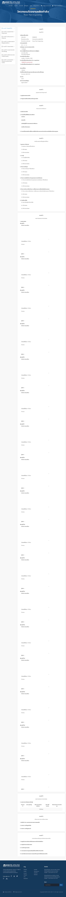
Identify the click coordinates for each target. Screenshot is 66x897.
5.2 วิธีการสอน (24, 194)
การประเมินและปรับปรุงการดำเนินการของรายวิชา (41, 838)
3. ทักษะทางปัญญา (24, 166)
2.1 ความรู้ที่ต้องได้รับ (25, 157)
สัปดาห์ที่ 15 (22, 691)
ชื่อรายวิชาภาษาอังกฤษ (25, 41)
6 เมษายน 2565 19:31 (25, 74)
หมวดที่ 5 (41, 215)
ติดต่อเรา (36, 874)
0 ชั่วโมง (26, 241)
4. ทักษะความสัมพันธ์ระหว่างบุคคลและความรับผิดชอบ (31, 178)
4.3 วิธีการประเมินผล (25, 186)
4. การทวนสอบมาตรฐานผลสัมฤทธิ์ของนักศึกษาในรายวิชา (31, 850)
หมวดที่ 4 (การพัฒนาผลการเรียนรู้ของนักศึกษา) (8, 42)
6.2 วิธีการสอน (24, 205)
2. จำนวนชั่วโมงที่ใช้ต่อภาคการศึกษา (27, 114)
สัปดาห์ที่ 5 (22, 357)
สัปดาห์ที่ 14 (22, 658)
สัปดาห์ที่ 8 (22, 457)
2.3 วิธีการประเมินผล (25, 163)
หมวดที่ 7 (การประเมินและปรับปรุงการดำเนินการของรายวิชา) (7, 61)
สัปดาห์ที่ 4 (22, 323)
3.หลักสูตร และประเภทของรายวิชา (27, 47)
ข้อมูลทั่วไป (41, 32)
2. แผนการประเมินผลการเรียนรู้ (26, 802)
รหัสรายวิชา (23, 37)
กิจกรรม (22, 244)
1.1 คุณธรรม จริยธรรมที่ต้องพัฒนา (28, 146)
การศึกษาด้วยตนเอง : (25, 127)
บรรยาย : (23, 116)
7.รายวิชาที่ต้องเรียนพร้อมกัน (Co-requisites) (30, 64)
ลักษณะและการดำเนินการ (41, 108)
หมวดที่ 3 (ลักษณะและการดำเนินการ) (8, 37)
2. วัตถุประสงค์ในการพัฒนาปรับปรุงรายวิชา (29, 98)
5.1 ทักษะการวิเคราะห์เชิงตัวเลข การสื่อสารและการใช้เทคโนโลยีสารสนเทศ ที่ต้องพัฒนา (37, 191)
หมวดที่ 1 (41, 29)
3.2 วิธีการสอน (24, 171)
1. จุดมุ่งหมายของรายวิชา (25, 95)
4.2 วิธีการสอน (24, 183)
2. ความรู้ (22, 155)
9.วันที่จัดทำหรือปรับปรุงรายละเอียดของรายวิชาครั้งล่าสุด (32, 72)
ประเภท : (22, 76)
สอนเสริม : (23, 120)
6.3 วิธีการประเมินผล (25, 208)
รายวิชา (25, 871)
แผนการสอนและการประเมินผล (41, 218)
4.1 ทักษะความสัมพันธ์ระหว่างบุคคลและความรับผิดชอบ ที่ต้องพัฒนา (34, 180)
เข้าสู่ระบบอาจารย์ (17, 892)
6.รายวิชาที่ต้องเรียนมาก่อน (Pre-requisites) (29, 60)
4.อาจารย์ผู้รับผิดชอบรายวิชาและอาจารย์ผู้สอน (29, 51)
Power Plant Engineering (37, 41)
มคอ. (25, 876)
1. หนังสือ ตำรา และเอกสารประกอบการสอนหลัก (30, 822)
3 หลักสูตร (24, 49)
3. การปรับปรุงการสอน (24, 847)
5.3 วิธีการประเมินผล (25, 197)
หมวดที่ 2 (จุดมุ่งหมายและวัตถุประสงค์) (8, 32)
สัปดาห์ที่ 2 (22, 256)
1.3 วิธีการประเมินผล (25, 152)
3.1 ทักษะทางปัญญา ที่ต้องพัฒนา (27, 168)
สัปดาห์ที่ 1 (22, 223)
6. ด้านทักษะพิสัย (23, 200)
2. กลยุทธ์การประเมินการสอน (26, 844)
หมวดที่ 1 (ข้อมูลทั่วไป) (7, 28)
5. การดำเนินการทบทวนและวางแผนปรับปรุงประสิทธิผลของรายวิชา (33, 853)
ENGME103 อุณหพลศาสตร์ (27, 62)
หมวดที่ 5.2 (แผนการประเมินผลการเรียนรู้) (8, 50)
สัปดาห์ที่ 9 (22, 491)
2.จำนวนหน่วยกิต (23, 43)
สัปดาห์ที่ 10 (22, 524)
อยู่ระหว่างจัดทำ (24, 82)
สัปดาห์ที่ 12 (22, 591)
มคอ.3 (22, 78)
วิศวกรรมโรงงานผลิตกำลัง (37, 39)
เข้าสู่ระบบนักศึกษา (7, 892)
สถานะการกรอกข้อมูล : (24, 80)
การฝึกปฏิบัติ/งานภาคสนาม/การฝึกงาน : (29, 123)
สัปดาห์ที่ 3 (22, 290)
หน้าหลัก (25, 869)
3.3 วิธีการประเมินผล (25, 175)
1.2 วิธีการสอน (24, 149)
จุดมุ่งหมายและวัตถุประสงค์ (41, 92)
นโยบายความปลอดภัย (36, 872)
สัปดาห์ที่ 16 (22, 725)
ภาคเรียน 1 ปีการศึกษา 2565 (26, 58)
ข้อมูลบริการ (37, 5)
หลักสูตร (25, 875)
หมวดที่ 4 (41, 138)
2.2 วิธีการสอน (24, 160)
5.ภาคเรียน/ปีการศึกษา (24, 56)
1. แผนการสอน (23, 221)
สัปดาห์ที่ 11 (22, 558)
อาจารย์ (25, 873)
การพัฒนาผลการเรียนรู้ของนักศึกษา (41, 141)
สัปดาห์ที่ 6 (22, 390)
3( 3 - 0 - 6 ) (24, 45)
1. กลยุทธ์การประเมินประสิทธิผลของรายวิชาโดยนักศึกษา (31, 841)
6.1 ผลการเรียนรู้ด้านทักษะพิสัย (27, 202)
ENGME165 (34, 37)
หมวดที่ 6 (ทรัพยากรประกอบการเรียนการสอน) (8, 55)
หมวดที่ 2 (41, 89)
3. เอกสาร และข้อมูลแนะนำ (25, 828)
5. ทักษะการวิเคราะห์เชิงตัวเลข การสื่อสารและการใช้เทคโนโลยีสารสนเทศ (34, 189)
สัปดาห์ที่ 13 (22, 625)
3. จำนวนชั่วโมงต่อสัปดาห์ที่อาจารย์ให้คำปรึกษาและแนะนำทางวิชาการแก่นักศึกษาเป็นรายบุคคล (39, 131)
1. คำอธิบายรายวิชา (24, 111)
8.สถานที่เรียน (23, 68)
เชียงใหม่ (23, 70)
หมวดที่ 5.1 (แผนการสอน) (7, 46)
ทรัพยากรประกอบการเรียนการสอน (41, 819)
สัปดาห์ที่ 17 (22, 758)
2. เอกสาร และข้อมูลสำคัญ (25, 825)
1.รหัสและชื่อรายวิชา (24, 35)
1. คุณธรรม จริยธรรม (24, 144)
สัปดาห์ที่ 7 (22, 424)
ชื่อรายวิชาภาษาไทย (25, 39)
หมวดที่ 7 (41, 835)
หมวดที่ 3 (41, 105)
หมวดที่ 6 (41, 816)
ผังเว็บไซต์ (26, 878)
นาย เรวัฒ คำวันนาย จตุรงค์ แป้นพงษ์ (25, 53)
